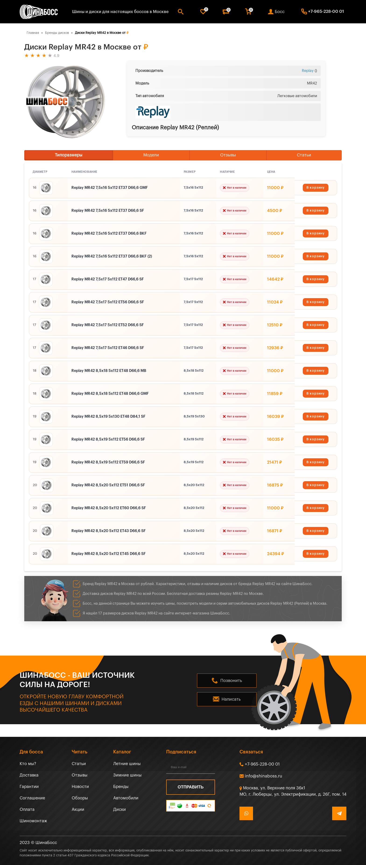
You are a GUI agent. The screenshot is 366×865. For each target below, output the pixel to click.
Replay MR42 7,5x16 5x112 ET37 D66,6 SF (107, 210)
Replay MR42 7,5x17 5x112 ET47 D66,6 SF (107, 279)
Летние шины (127, 764)
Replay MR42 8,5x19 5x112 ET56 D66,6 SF (108, 439)
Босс (280, 12)
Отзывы (228, 155)
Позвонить (231, 680)
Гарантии (29, 786)
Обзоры (80, 798)
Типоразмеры (68, 155)
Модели (151, 155)
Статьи (304, 155)
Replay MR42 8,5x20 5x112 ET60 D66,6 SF (108, 508)
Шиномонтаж (33, 821)
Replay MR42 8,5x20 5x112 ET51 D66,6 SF (108, 485)
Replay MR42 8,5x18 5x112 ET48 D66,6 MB (108, 371)
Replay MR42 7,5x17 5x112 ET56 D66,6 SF (107, 302)
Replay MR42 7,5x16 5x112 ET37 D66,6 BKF (109, 233)
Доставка (29, 775)
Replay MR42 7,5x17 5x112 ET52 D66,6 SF (107, 325)
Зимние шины (127, 775)
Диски (119, 809)
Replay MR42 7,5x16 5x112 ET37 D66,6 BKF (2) (111, 256)
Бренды (121, 786)
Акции (78, 809)
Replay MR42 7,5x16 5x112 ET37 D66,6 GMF (109, 188)
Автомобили (125, 798)
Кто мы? (28, 764)
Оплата (27, 809)
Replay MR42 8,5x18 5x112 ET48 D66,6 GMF (110, 393)
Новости (80, 786)
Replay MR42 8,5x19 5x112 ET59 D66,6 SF (108, 462)
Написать (231, 699)
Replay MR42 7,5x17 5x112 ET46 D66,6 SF (107, 348)
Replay (308, 71)
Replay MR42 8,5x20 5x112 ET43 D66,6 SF (108, 531)
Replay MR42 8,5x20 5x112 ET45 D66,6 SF (108, 554)
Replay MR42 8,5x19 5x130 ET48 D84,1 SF (108, 416)
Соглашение (32, 798)
